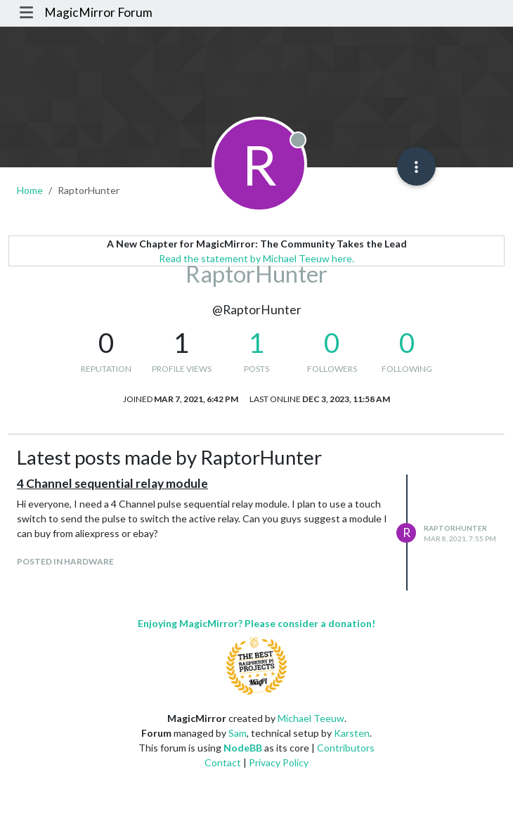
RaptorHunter (455, 528)
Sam (237, 733)
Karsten (352, 733)
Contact (222, 762)
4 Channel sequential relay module (112, 483)
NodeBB (242, 748)
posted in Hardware (65, 561)
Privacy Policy (279, 762)
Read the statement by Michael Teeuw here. (256, 258)
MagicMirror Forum (98, 12)
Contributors (346, 748)
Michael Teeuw (311, 718)
